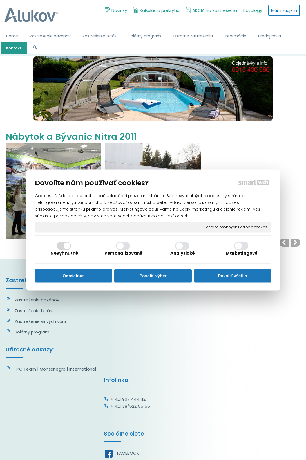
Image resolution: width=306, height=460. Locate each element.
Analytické (182, 253)
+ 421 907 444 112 (129, 300)
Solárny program (32, 332)
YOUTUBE (127, 375)
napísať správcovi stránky (153, 448)
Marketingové (242, 253)
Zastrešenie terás (33, 311)
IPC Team (26, 369)
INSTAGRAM (130, 364)
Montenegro (53, 369)
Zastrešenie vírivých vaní (40, 321)
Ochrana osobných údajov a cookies (235, 227)
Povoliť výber (152, 275)
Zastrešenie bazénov (37, 300)
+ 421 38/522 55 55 (131, 307)
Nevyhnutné (64, 253)
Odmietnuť (73, 275)
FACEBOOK (129, 354)
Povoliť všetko (232, 275)
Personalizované (123, 253)
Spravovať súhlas (265, 448)
